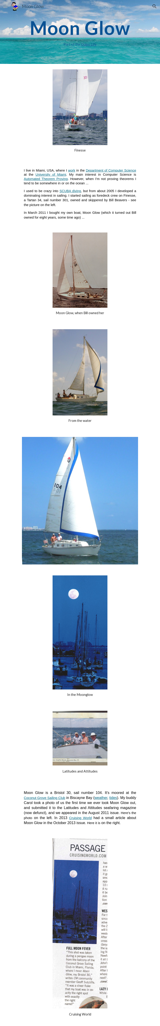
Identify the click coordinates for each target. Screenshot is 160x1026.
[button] (5, 6)
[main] (80, 32)
